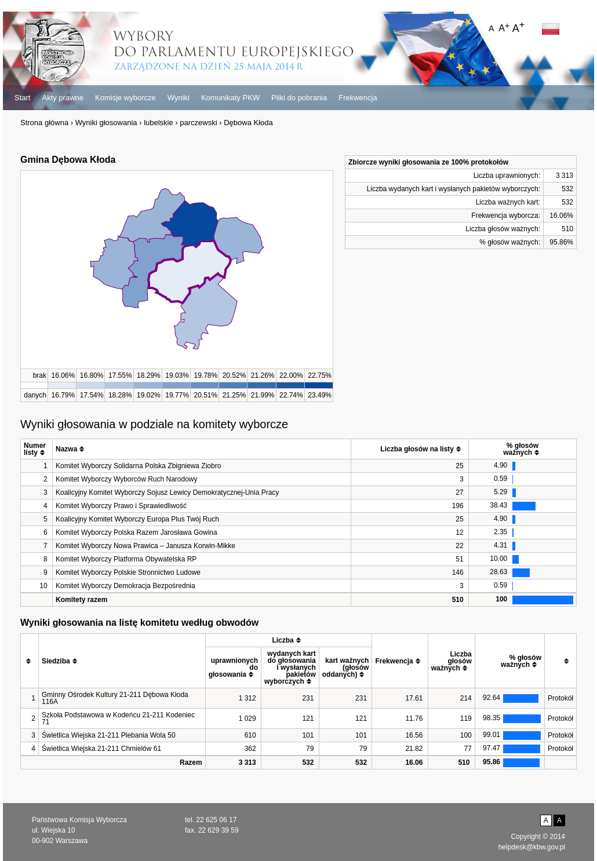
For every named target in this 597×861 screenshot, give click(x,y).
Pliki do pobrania (299, 97)
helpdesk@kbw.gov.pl (531, 847)
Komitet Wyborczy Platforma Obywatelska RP (126, 559)
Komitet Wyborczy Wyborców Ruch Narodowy (127, 479)
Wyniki (179, 97)
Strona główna (44, 122)
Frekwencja (357, 97)
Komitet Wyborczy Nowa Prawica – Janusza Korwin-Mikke (145, 546)
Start (22, 97)
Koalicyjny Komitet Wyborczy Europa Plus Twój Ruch (137, 519)
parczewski (198, 122)
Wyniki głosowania (106, 122)
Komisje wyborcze (125, 97)
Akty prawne (62, 97)
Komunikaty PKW (230, 97)
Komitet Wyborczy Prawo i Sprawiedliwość (121, 506)
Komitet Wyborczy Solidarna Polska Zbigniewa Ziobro (138, 466)
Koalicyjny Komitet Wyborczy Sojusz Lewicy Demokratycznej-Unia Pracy (167, 492)
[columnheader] (37, 449)
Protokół (560, 698)
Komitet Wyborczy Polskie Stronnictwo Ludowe (128, 572)
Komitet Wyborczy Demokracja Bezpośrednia (125, 586)
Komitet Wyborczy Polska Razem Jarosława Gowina (136, 532)
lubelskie (158, 122)
